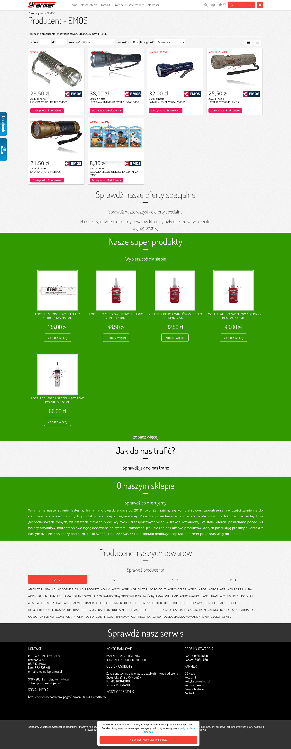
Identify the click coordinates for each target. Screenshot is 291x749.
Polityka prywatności (197, 681)
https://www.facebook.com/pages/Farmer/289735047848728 (67, 697)
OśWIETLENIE (99, 34)
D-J (116, 579)
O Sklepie (190, 673)
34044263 (34, 679)
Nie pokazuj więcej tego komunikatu (148, 739)
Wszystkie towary (67, 34)
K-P (175, 579)
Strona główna (37, 13)
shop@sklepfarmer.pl (49, 671)
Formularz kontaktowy (55, 679)
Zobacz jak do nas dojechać (44, 683)
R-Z (233, 579)
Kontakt (105, 5)
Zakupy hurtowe (194, 689)
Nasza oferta (89, 5)
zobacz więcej (145, 436)
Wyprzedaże (137, 5)
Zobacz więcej (57, 338)
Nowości (153, 5)
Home (73, 5)
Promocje (119, 5)
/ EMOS (50, 13)
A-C (57, 579)
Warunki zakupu (194, 685)
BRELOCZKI (85, 34)
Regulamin (191, 677)
